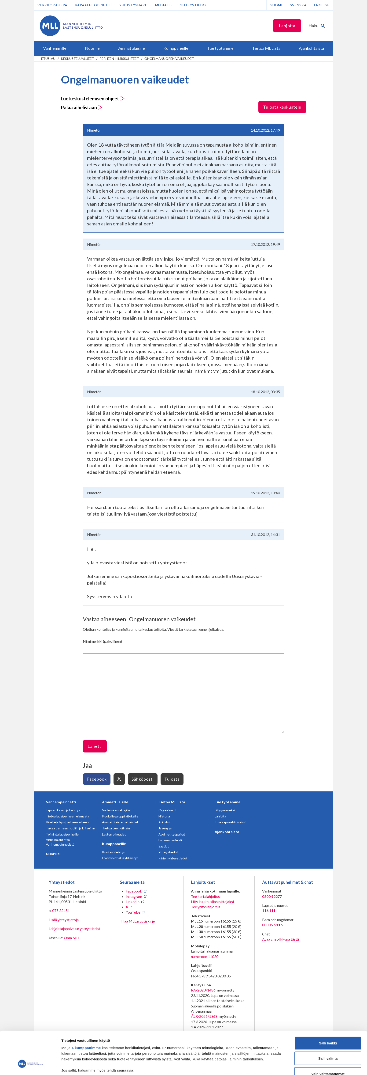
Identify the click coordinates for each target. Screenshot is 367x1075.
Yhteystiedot (194, 5)
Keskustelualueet (77, 59)
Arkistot (164, 822)
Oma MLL (72, 937)
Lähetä (95, 746)
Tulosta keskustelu (282, 107)
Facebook (97, 779)
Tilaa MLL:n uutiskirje (137, 921)
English (322, 5)
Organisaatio (167, 810)
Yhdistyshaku (133, 5)
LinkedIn (132, 901)
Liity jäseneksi (225, 810)
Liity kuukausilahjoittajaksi (212, 901)
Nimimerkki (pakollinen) (102, 641)
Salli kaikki (328, 1007)
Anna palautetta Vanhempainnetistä (60, 842)
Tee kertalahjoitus (205, 896)
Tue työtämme (227, 802)
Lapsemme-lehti (170, 840)
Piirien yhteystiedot (172, 858)
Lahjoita (287, 25)
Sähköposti (143, 779)
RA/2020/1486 (203, 990)
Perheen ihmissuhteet (119, 59)
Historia (164, 816)
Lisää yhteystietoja (64, 919)
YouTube (133, 912)
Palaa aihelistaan (82, 107)
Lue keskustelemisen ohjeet (93, 98)
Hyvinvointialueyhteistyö (120, 858)
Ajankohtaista (227, 831)
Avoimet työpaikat (171, 834)
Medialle (164, 5)
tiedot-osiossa (211, 1053)
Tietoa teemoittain (116, 828)
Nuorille (53, 853)
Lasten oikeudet (114, 834)
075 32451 (61, 910)
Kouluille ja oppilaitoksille (120, 816)
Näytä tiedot (250, 1066)
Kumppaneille (114, 843)
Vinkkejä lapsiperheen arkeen (67, 822)
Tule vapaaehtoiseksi (230, 822)
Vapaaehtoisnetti (93, 5)
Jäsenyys (165, 828)
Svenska (298, 5)
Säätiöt (163, 846)
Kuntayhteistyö (113, 852)
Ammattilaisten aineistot (120, 822)
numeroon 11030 (204, 956)
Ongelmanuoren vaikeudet (169, 59)
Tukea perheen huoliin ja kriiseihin (70, 828)
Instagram (134, 896)
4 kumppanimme (86, 1012)
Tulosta (172, 779)
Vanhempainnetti (61, 802)
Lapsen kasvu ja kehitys (63, 810)
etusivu (48, 59)
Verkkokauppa (52, 5)
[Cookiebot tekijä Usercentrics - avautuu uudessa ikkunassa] (30, 1065)
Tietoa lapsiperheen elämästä (67, 816)
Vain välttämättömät (328, 1038)
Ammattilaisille (115, 802)
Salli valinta (328, 1022)
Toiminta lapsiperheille (62, 834)
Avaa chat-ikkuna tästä (280, 939)
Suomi (276, 5)
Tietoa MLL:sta (171, 802)
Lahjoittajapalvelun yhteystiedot (74, 928)
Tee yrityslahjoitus (205, 906)
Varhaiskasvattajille (116, 810)
